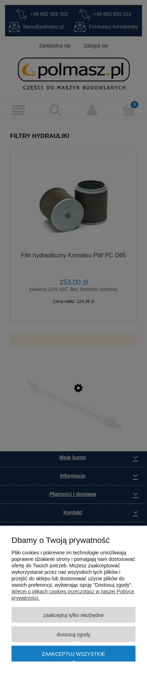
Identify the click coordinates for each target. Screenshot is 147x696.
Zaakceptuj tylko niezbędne (73, 615)
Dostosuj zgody (73, 634)
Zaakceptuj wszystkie (73, 654)
